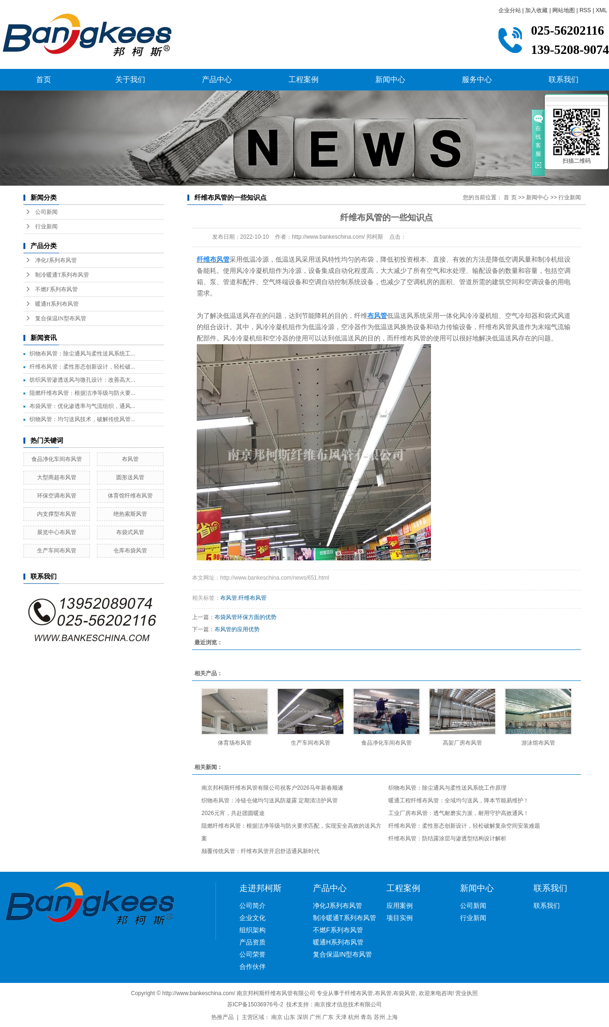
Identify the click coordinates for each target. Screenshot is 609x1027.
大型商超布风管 (56, 477)
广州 (315, 1017)
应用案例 (399, 905)
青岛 (366, 1017)
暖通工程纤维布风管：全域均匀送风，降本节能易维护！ (458, 800)
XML (601, 10)
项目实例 (399, 917)
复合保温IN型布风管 (60, 318)
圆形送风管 (130, 477)
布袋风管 (404, 993)
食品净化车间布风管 (56, 459)
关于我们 (130, 79)
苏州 (379, 1017)
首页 (43, 79)
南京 (276, 1017)
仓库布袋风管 (130, 550)
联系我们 (564, 79)
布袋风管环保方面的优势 (245, 617)
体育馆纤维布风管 (130, 495)
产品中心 (217, 79)
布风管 (130, 459)
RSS (585, 10)
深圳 (302, 1017)
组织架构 (252, 930)
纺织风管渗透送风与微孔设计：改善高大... (82, 380)
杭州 (353, 1017)
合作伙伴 (252, 966)
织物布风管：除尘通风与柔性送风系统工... (82, 353)
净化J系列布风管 (56, 260)
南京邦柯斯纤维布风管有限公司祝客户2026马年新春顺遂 (272, 788)
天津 (341, 1017)
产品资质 (252, 942)
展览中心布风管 (56, 532)
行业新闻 (46, 226)
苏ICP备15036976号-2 (255, 1004)
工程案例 (304, 79)
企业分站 (509, 10)
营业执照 (466, 993)
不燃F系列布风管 (56, 289)
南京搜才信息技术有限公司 (348, 1004)
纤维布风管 (252, 598)
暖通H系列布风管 (57, 304)
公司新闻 (46, 212)
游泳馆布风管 (538, 743)
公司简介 (252, 905)
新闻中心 (390, 79)
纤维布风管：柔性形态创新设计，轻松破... (82, 366)
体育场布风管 (235, 743)
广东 (328, 1017)
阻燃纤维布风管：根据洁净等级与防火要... (82, 393)
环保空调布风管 (56, 495)
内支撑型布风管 (56, 514)
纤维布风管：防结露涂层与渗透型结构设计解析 (447, 838)
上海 (392, 1017)
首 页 (510, 197)
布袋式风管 (130, 532)
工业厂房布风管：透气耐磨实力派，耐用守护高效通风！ (458, 813)
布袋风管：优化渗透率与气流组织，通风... (82, 406)
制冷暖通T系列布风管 (62, 275)
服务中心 (477, 79)
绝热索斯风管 (130, 514)
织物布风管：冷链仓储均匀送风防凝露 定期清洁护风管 (269, 800)
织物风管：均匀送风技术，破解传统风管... (82, 419)
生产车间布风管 (56, 550)
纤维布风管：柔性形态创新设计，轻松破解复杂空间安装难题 (464, 826)
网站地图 (563, 10)
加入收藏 (536, 10)
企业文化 (252, 917)
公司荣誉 (252, 954)
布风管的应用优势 (237, 629)
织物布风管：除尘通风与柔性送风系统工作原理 (447, 788)
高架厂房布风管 (462, 743)
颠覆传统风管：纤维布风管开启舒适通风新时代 (260, 851)
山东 (289, 1017)
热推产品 (222, 1017)
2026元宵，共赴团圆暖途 (233, 813)
